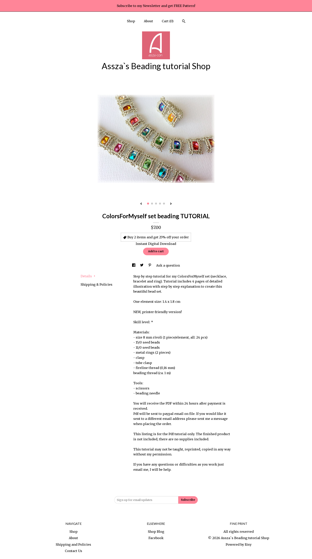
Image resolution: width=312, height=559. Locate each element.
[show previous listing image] (141, 204)
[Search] (183, 21)
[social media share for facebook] (134, 265)
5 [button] (164, 204)
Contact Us (73, 551)
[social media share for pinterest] (150, 265)
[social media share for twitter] (142, 265)
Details (88, 276)
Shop (131, 21)
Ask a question (168, 265)
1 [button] (148, 204)
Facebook (156, 538)
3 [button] (156, 204)
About (148, 21)
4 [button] (160, 204)
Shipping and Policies (73, 544)
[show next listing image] (171, 204)
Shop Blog (156, 532)
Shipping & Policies (96, 284)
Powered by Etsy (239, 544)
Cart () (168, 21)
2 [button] (152, 204)
